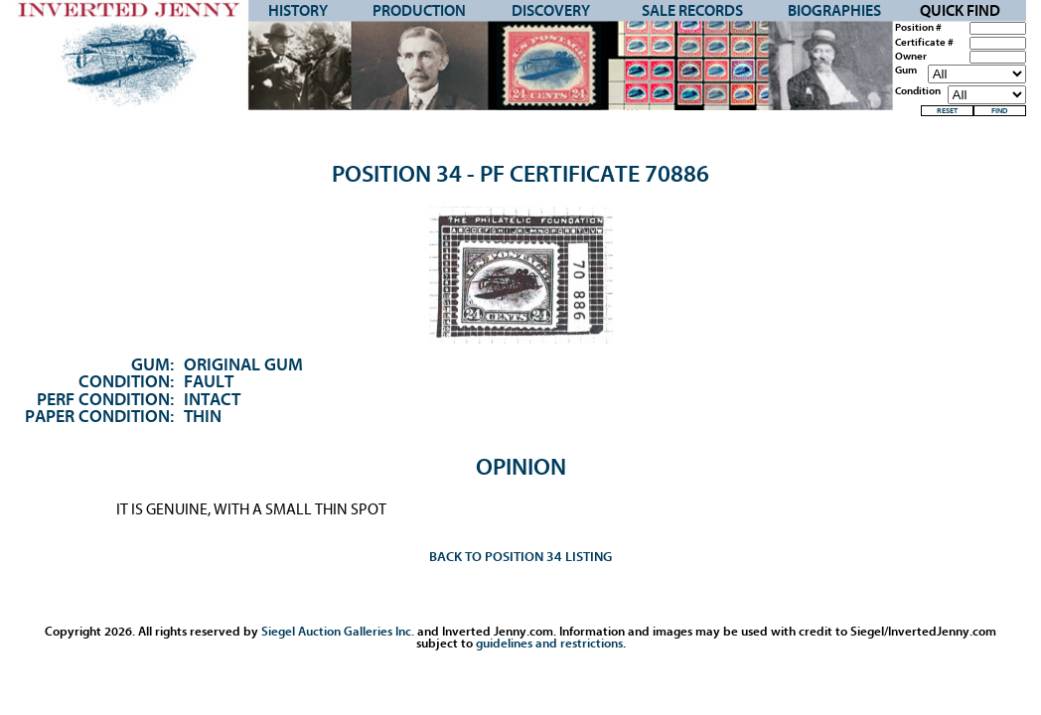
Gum (906, 70)
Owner (911, 57)
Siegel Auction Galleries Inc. (337, 631)
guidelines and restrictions (549, 643)
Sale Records (692, 11)
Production (419, 11)
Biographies (834, 11)
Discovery (551, 11)
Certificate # (924, 43)
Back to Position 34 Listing (520, 556)
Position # (918, 28)
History (298, 11)
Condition (918, 91)
